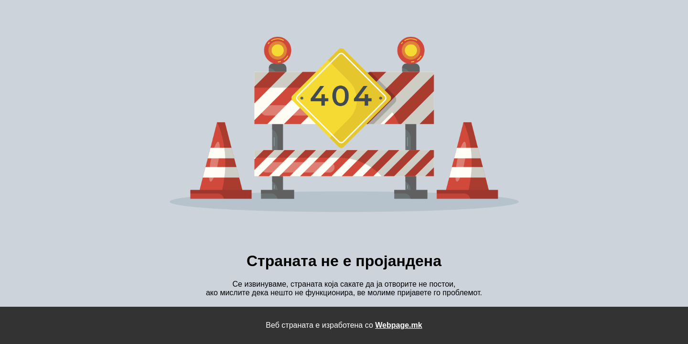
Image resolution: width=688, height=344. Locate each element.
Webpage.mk (398, 325)
